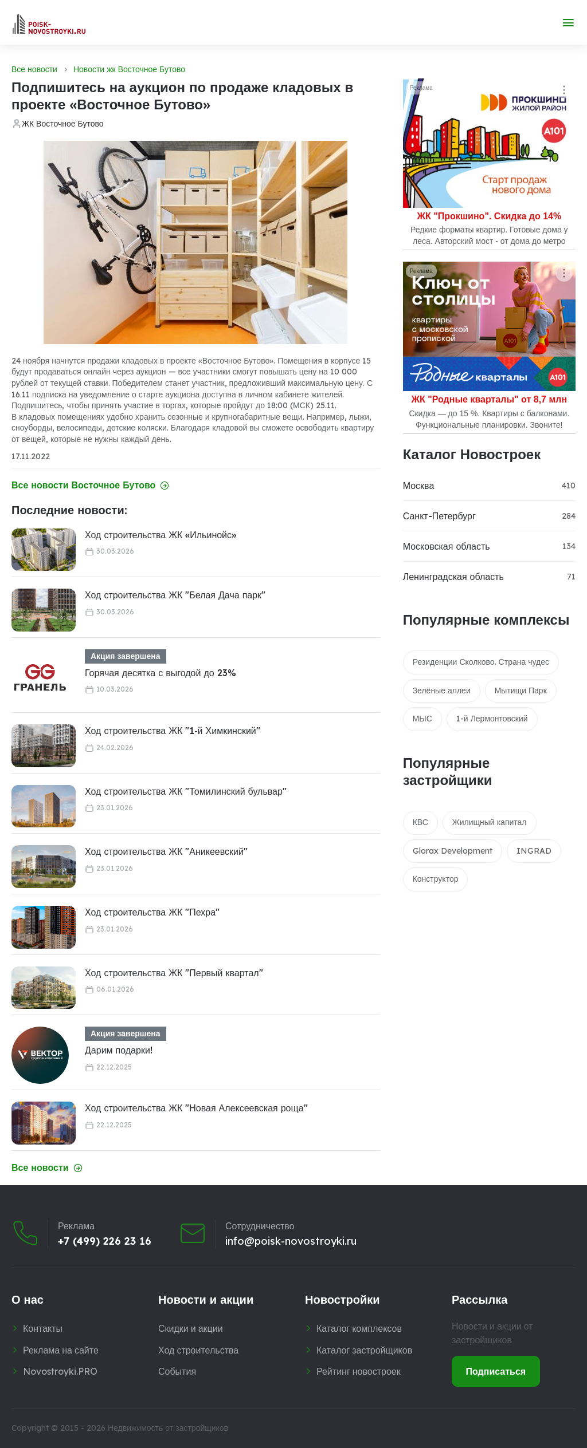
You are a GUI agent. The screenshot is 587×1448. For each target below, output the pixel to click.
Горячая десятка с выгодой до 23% (160, 672)
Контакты (42, 1328)
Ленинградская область (453, 576)
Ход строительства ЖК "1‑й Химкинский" (172, 730)
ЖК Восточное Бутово (63, 124)
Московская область (446, 546)
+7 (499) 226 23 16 (104, 1240)
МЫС (422, 718)
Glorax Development (452, 851)
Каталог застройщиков (364, 1350)
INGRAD (533, 851)
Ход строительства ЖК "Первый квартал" (174, 973)
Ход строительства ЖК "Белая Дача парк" (175, 595)
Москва (419, 485)
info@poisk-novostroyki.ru (291, 1240)
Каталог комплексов (359, 1328)
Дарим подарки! (118, 1050)
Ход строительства (198, 1350)
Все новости (34, 69)
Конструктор (436, 879)
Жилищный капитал (489, 822)
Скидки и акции (190, 1328)
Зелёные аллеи (442, 690)
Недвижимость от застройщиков (168, 1428)
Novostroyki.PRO (60, 1371)
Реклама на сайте (61, 1350)
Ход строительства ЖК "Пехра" (152, 912)
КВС (420, 822)
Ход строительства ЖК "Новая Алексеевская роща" (196, 1108)
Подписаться (496, 1371)
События (177, 1371)
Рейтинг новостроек (358, 1371)
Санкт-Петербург (439, 516)
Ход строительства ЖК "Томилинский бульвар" (186, 791)
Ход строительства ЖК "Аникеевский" (166, 851)
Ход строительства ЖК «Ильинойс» (160, 534)
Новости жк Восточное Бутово (129, 69)
